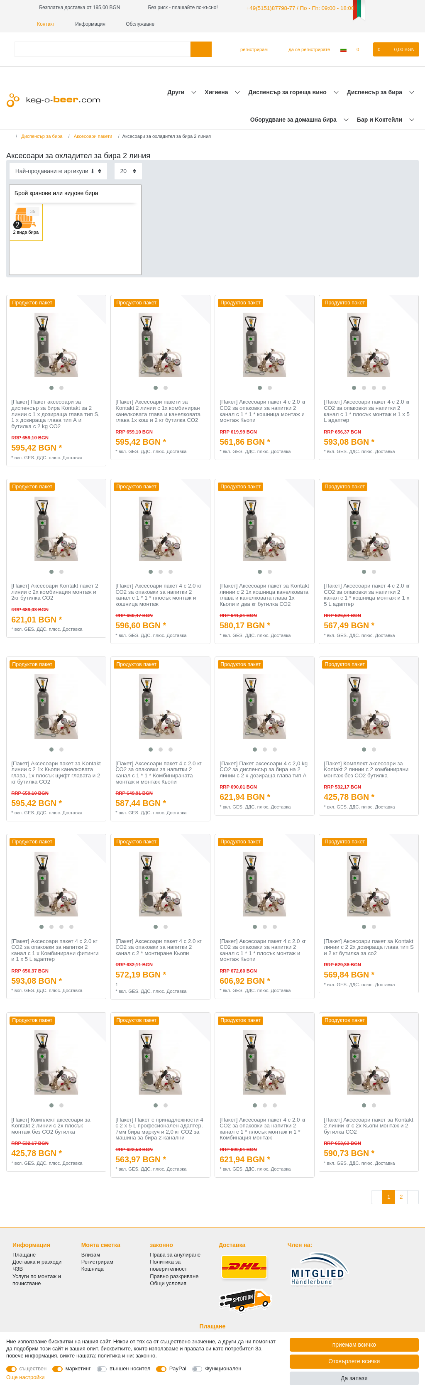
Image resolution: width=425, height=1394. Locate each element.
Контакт (373, 7)
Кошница (92, 1268)
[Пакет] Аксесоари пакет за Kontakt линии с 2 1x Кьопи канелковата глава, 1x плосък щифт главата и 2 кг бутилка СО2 (56, 772)
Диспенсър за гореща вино (288, 91)
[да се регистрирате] (304, 49)
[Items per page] (128, 170)
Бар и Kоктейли (380, 118)
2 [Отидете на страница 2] (401, 1196)
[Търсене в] (201, 48)
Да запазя (354, 1378)
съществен (33, 1368)
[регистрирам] (250, 49)
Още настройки (25, 1377)
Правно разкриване (174, 1275)
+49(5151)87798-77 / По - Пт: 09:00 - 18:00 (293, 7)
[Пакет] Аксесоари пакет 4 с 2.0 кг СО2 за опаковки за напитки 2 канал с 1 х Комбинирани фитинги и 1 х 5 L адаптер (54, 949)
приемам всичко (354, 1344)
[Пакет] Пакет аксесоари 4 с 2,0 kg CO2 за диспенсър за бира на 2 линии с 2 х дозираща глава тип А (264, 769)
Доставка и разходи (36, 1261)
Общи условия (168, 1282)
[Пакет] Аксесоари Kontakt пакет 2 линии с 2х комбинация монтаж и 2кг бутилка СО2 (54, 591)
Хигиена (217, 91)
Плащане (24, 1254)
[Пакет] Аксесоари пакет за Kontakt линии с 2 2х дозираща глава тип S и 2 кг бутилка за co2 (369, 946)
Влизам (90, 1254)
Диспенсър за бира (375, 91)
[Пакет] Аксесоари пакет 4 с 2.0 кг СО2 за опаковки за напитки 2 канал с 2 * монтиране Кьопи (158, 946)
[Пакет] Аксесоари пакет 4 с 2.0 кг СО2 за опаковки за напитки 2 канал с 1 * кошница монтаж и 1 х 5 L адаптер (367, 594)
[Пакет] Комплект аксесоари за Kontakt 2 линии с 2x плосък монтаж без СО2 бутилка (50, 1125)
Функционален (223, 1368)
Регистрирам (97, 1261)
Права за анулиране (175, 1254)
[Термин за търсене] (103, 48)
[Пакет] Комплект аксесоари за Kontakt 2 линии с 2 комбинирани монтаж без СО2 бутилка (366, 769)
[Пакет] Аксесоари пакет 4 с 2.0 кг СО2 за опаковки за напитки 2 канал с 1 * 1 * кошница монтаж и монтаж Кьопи (263, 410)
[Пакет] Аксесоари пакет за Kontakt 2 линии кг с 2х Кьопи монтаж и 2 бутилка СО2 (368, 1125)
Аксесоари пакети (92, 135)
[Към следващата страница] (413, 1196)
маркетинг (78, 1368)
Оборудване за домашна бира (294, 118)
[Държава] (343, 49)
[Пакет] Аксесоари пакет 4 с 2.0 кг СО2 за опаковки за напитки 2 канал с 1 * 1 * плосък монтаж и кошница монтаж (158, 594)
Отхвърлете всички (354, 1361)
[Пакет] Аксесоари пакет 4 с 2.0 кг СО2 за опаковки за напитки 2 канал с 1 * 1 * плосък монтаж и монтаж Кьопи (263, 949)
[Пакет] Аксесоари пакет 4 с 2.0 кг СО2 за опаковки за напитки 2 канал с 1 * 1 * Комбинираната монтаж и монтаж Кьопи (158, 772)
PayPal (177, 1368)
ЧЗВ (17, 1268)
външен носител (130, 1368)
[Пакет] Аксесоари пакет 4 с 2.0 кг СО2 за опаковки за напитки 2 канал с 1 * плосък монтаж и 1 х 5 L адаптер (367, 410)
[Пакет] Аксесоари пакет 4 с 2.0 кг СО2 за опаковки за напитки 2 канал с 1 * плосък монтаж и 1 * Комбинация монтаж (263, 1128)
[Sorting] (58, 170)
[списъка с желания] (362, 49)
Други (177, 91)
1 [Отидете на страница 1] (389, 1196)
